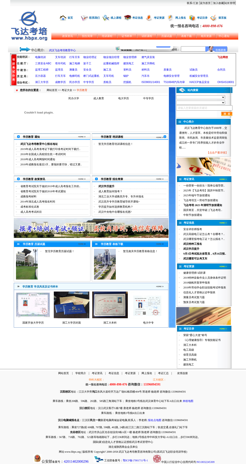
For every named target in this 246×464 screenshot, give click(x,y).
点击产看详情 (217, 152)
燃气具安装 (148, 57)
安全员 (87, 69)
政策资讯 (67, 36)
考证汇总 (163, 373)
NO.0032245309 (205, 462)
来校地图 (188, 401)
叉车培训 (60, 57)
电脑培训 (40, 57)
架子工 (87, 63)
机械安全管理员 (199, 75)
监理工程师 (41, 69)
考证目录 (202, 17)
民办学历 (74, 82)
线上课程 (116, 17)
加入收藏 (218, 3)
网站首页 (52, 90)
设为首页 (205, 3)
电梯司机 (74, 75)
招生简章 (87, 36)
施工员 (107, 69)
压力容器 (40, 75)
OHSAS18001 (225, 82)
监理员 (59, 69)
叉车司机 (108, 75)
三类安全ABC (43, 63)
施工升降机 (148, 63)
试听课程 (147, 36)
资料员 (127, 69)
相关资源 (206, 36)
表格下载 (186, 36)
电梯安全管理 (172, 75)
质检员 (107, 82)
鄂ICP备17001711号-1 (135, 460)
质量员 (168, 69)
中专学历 (88, 82)
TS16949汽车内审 (174, 82)
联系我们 (94, 17)
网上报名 (180, 17)
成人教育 (98, 98)
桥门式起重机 (91, 75)
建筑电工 (128, 63)
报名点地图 (154, 420)
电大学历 (123, 98)
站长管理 (229, 3)
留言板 (222, 17)
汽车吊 (146, 75)
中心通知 (224, 36)
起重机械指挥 (111, 63)
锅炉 (126, 75)
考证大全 (67, 90)
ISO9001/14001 (151, 82)
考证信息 (137, 17)
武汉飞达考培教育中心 (62, 50)
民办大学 (73, 98)
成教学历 (60, 82)
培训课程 (107, 36)
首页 (70, 17)
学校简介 (80, 373)
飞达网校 (222, 57)
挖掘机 (127, 82)
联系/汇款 (192, 3)
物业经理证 (90, 57)
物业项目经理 (111, 57)
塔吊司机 (60, 63)
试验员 (194, 69)
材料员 (146, 69)
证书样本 (127, 36)
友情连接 (182, 373)
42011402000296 (76, 461)
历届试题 (166, 36)
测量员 (73, 69)
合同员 (221, 69)
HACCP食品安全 (200, 82)
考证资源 (159, 17)
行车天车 (74, 57)
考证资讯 (97, 373)
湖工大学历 (41, 82)
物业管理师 (130, 57)
